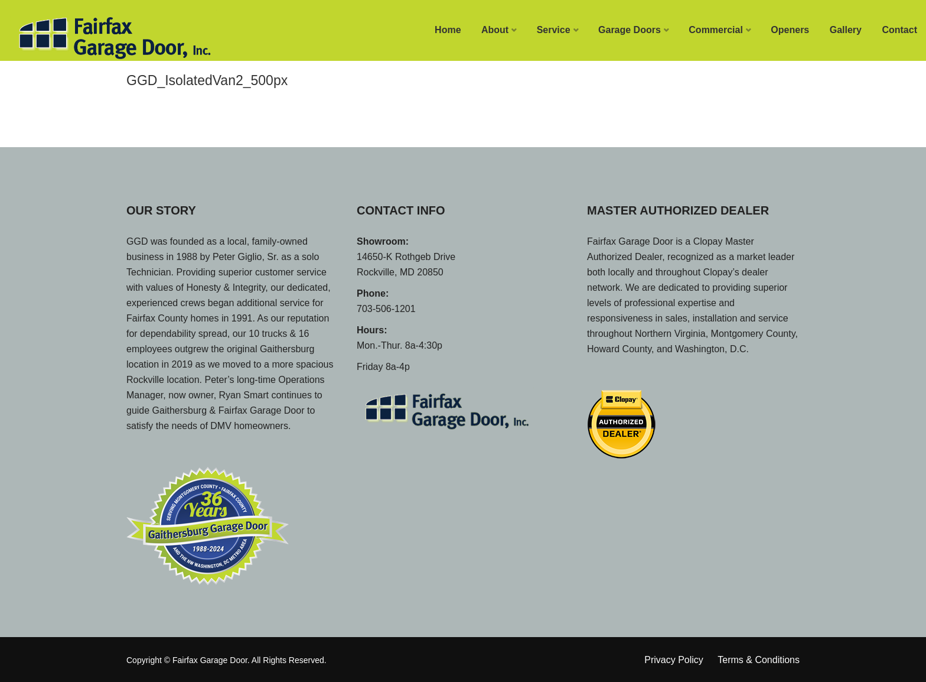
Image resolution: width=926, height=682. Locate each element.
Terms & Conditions (759, 660)
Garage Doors (629, 30)
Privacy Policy (673, 660)
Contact (899, 30)
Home (448, 30)
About (494, 30)
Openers (790, 30)
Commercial (716, 30)
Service (553, 30)
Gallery (846, 30)
